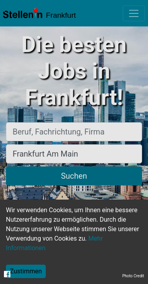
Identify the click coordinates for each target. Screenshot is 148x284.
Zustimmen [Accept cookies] (26, 271)
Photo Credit (133, 276)
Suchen (74, 176)
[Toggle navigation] (134, 13)
